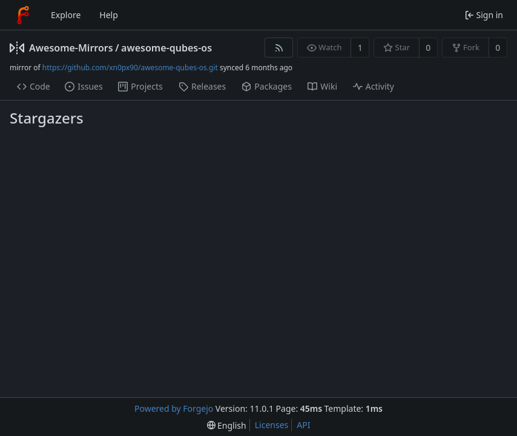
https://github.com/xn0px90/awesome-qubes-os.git (130, 67)
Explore (66, 15)
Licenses (272, 425)
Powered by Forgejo (173, 408)
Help (108, 15)
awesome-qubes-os (166, 48)
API (303, 425)
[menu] (226, 425)
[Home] (23, 15)
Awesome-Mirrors (71, 48)
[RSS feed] (279, 48)
